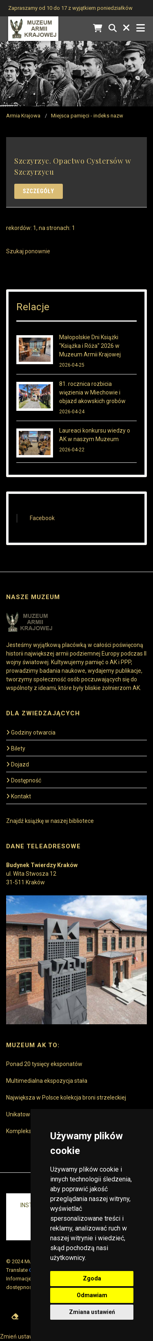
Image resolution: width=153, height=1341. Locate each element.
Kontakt (18, 796)
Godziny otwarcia (30, 732)
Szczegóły (38, 191)
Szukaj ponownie (28, 251)
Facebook (42, 518)
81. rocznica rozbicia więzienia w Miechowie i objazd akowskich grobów (92, 392)
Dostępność (23, 780)
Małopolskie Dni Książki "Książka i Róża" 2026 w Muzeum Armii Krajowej (90, 346)
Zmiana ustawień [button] (92, 1312)
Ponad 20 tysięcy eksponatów (44, 1064)
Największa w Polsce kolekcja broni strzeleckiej (66, 1097)
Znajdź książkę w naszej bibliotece (50, 821)
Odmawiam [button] (92, 1295)
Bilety (15, 748)
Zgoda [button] (92, 1278)
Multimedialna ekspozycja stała (46, 1080)
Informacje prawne (28, 1279)
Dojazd (17, 764)
